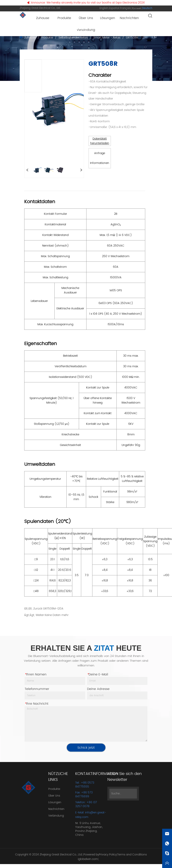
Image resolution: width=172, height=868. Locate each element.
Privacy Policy (108, 854)
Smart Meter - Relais (107, 37)
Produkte (47, 37)
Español (114, 8)
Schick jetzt (86, 747)
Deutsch (147, 8)
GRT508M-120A (53, 608)
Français (125, 8)
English (103, 8)
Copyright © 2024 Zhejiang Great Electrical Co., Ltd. (49, 854)
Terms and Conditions (132, 854)
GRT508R (131, 37)
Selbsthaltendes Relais (73, 37)
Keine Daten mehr (57, 615)
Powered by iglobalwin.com (88, 856)
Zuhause (29, 37)
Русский (136, 8)
